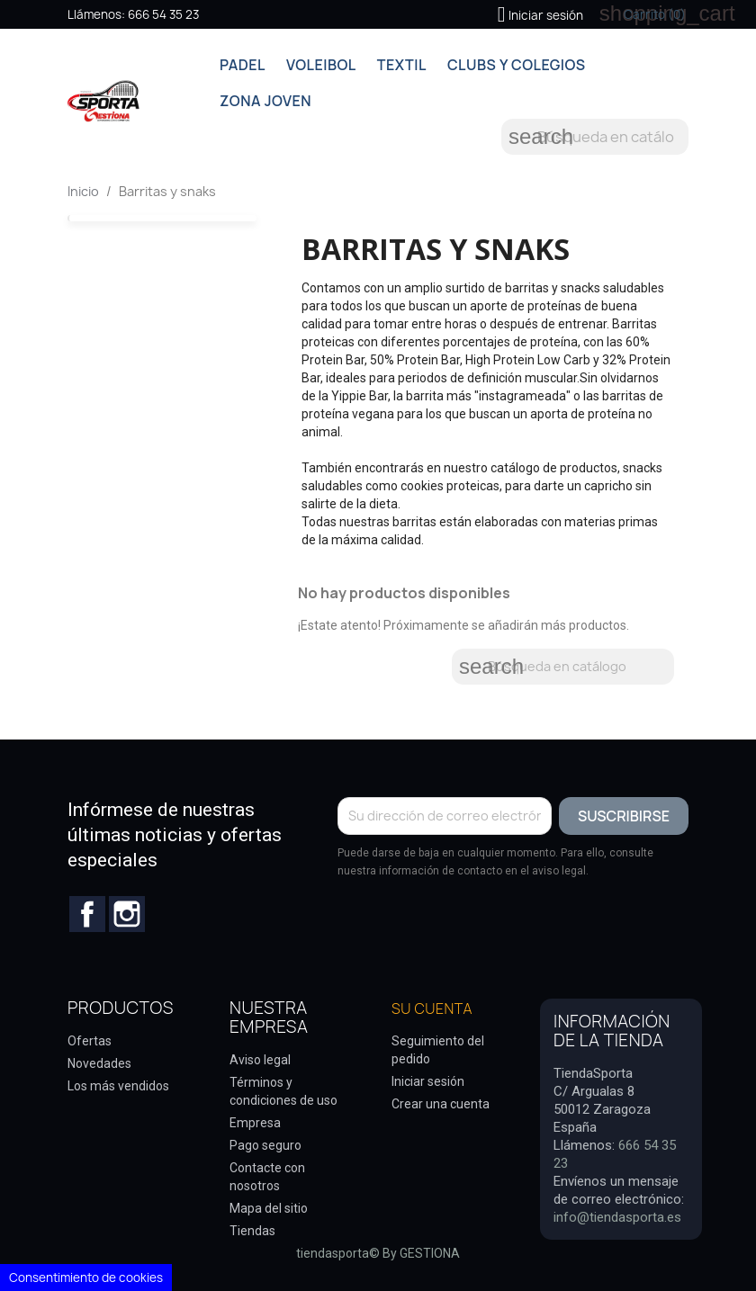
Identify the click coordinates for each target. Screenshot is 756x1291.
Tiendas (252, 1231)
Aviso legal (260, 1060)
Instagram (127, 914)
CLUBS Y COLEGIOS (516, 65)
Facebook (87, 914)
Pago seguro (266, 1145)
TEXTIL (402, 65)
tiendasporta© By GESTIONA (378, 1253)
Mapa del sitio (269, 1208)
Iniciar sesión (428, 1081)
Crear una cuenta (441, 1104)
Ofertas (90, 1041)
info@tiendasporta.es (617, 1217)
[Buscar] (594, 137)
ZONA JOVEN (265, 101)
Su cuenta (432, 1008)
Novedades (99, 1063)
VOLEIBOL (321, 65)
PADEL (243, 65)
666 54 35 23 (163, 14)
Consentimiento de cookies (86, 1277)
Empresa (255, 1123)
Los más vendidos (118, 1086)
